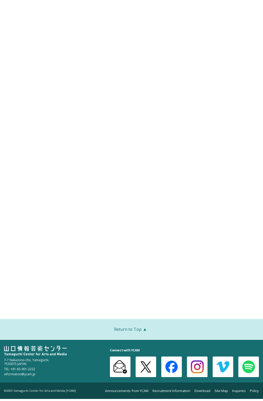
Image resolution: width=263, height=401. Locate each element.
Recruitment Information (171, 391)
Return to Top (131, 330)
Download (202, 391)
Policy (254, 391)
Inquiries (239, 391)
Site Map (221, 391)
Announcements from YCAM (126, 391)
